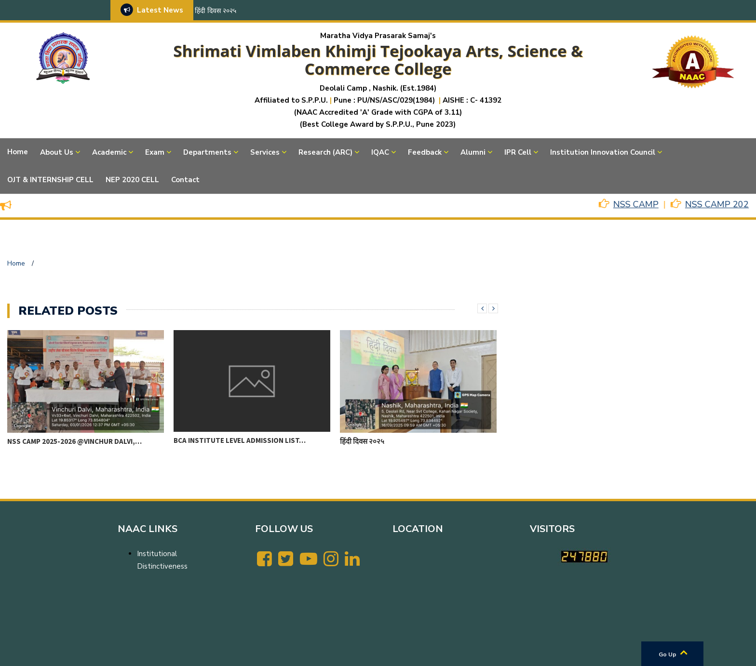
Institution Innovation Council (602, 152)
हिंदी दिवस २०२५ (215, 10)
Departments (207, 152)
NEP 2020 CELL (132, 180)
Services (265, 152)
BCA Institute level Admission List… (240, 440)
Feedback (425, 152)
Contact (185, 180)
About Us (56, 152)
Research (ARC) (325, 152)
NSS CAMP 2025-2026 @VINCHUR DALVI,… (74, 441)
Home (17, 152)
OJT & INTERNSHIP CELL (50, 180)
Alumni (473, 152)
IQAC (380, 152)
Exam (154, 152)
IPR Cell (517, 152)
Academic (109, 152)
